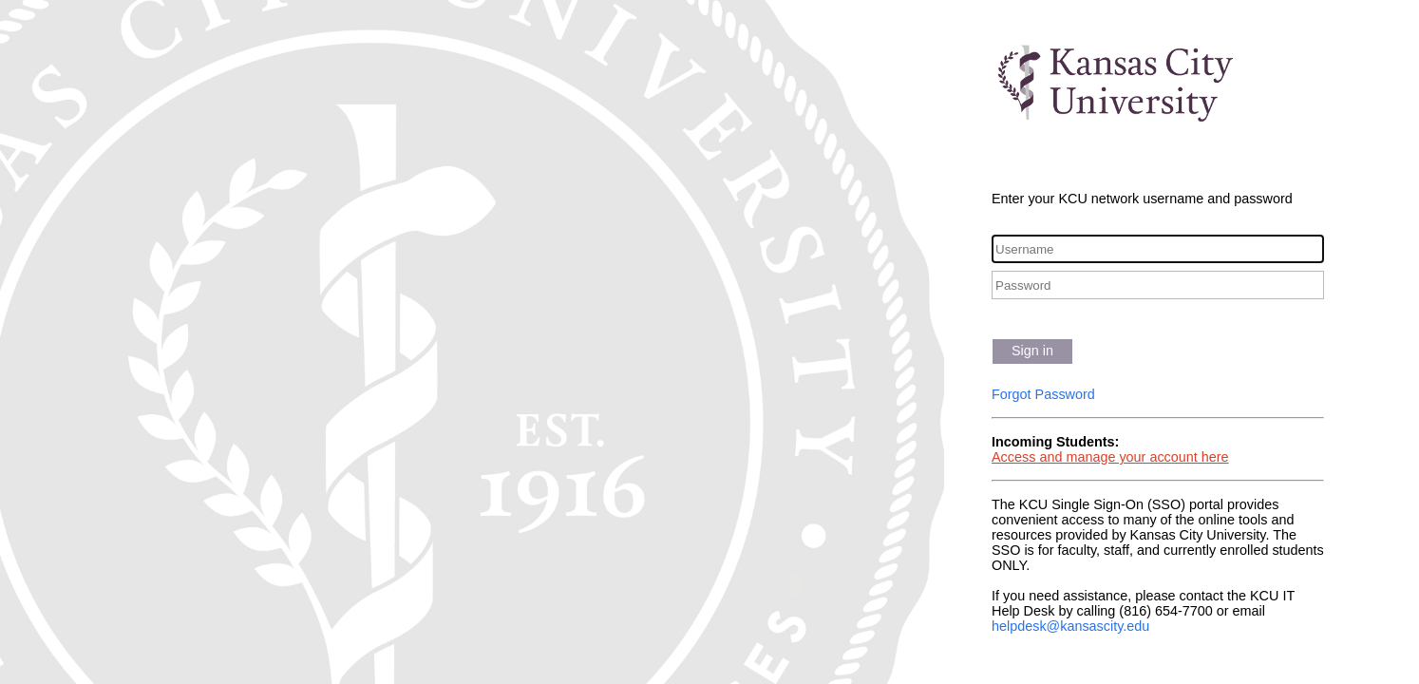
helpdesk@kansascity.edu (1070, 626)
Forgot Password (1043, 394)
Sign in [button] (1032, 350)
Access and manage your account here (1110, 457)
